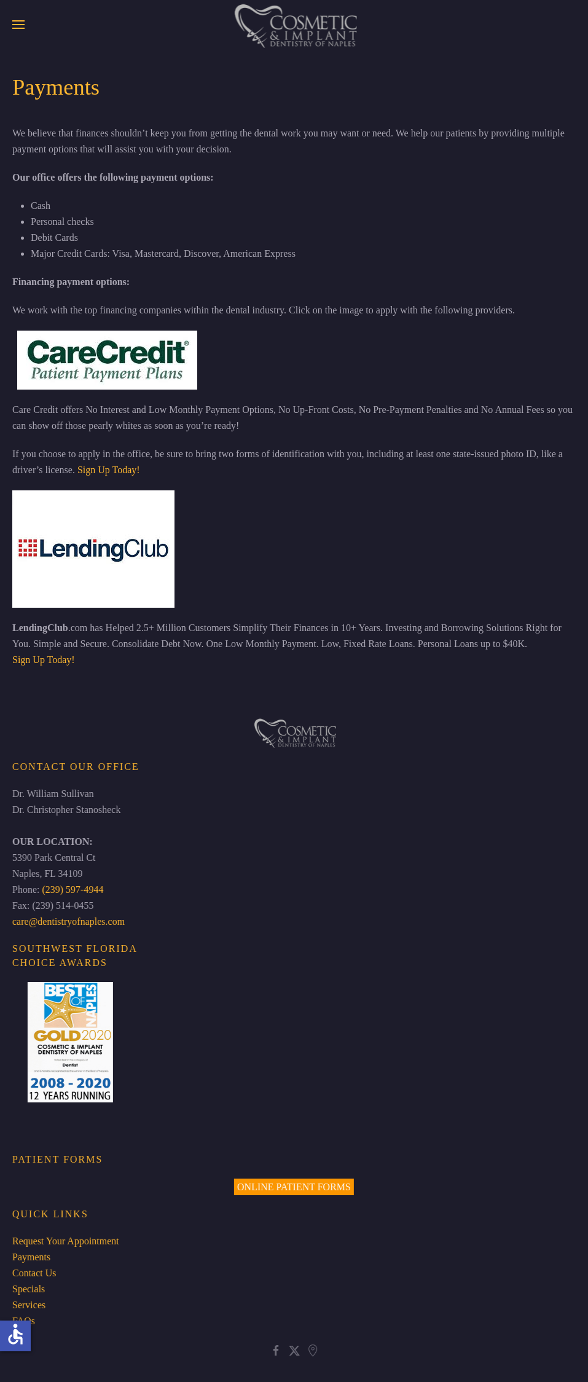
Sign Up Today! (108, 470)
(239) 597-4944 (72, 889)
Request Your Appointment (64, 1241)
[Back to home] (294, 24)
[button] (18, 24)
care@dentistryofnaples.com (67, 921)
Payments (30, 1257)
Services (27, 1305)
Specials (27, 1289)
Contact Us (33, 1273)
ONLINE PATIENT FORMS (293, 1187)
